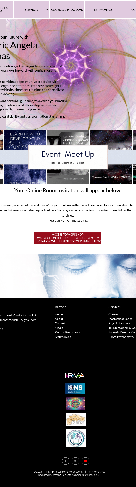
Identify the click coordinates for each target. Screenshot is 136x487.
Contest (60, 323)
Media (59, 327)
